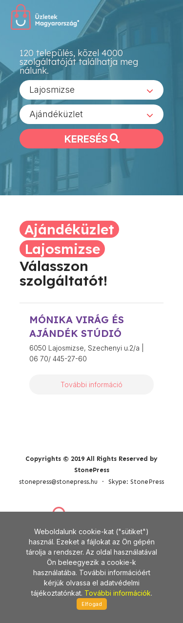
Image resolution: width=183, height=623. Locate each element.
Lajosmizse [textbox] (52, 89)
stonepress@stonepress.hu (58, 481)
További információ (91, 384)
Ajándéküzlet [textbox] (56, 114)
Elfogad (91, 604)
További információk (117, 593)
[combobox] (91, 90)
